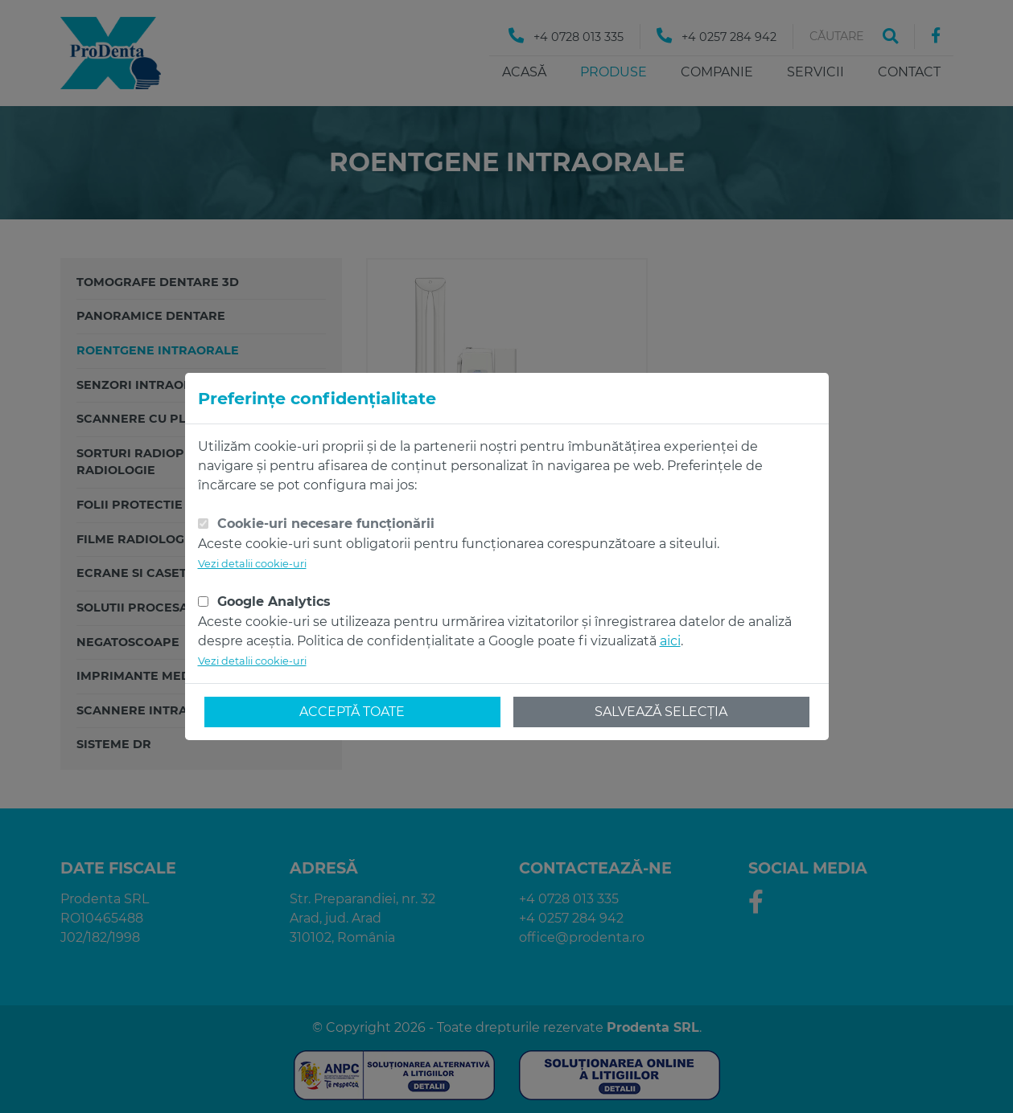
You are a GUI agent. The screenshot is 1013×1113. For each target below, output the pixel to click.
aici (670, 641)
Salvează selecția (661, 711)
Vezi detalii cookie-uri (252, 564)
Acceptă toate (352, 711)
